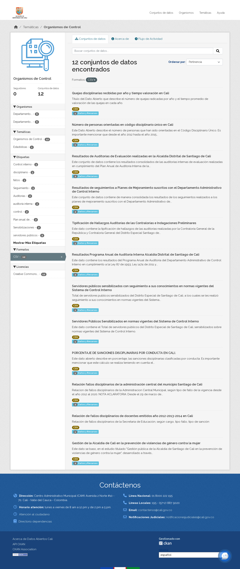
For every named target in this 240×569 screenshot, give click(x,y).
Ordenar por (176, 61)
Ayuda (221, 12)
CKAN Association (24, 549)
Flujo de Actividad (148, 39)
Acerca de (120, 39)
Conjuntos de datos (161, 12)
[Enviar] (218, 51)
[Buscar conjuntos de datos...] (142, 51)
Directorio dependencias (35, 521)
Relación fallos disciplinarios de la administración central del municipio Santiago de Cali (137, 384)
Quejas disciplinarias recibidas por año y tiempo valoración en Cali (120, 93)
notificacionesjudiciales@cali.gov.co (190, 517)
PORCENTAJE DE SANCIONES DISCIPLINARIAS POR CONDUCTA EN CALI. (124, 353)
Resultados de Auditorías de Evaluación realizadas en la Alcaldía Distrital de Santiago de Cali (141, 156)
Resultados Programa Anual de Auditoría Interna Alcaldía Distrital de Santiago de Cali (135, 254)
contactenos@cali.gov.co (155, 510)
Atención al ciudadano (34, 514)
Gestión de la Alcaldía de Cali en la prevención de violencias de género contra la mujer (136, 443)
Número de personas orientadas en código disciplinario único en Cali (122, 124)
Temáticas (205, 12)
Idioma (163, 550)
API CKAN (19, 544)
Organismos (186, 12)
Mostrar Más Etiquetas (29, 243)
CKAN (165, 543)
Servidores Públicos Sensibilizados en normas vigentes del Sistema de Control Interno (135, 321)
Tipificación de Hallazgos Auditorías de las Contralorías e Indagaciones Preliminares (134, 223)
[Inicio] (16, 27)
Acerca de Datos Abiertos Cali (33, 539)
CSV (75, 109)
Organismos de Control (62, 27)
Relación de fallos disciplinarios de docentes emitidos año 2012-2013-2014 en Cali (132, 416)
